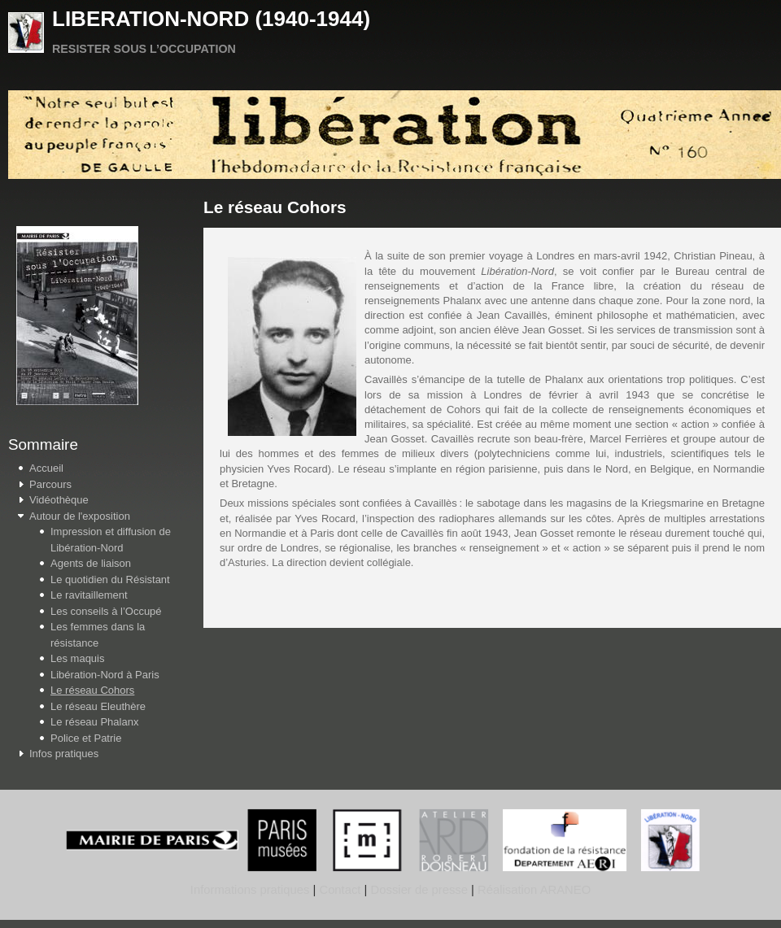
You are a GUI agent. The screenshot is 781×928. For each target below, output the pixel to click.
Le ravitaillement (89, 595)
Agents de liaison (90, 563)
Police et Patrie (85, 738)
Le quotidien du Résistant (110, 579)
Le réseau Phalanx (94, 722)
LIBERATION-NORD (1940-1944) (211, 19)
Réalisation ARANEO (532, 889)
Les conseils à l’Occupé (106, 611)
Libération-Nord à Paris (104, 675)
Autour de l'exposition (79, 516)
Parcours (50, 484)
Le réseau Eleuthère (98, 706)
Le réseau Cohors (92, 690)
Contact (339, 889)
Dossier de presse (419, 889)
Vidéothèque (59, 500)
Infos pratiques (63, 753)
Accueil (46, 468)
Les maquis (77, 658)
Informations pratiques (250, 889)
